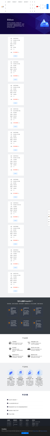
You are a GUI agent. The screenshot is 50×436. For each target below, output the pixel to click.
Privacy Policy (35, 430)
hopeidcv (37, 423)
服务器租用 (26, 1)
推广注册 (34, 6)
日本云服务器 (9, 424)
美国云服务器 (9, 423)
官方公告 (21, 423)
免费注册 (47, 6)
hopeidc (37, 424)
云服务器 (8, 1)
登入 (45, 7)
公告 (40, 7)
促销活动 (5, 6)
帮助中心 (21, 424)
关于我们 (30, 6)
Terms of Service (43, 430)
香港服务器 (14, 1)
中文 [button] (38, 6)
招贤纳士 (27, 423)
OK (25, 433)
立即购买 (15, 79)
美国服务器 (20, 1)
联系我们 (32, 6)
